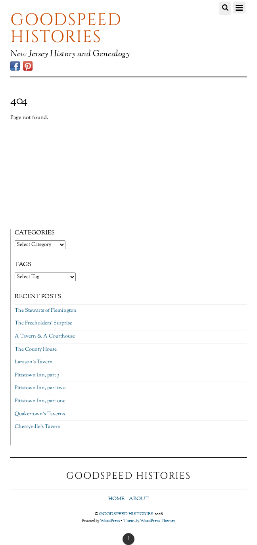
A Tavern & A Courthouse (45, 336)
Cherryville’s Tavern (38, 426)
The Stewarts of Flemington (46, 310)
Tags (23, 264)
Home (116, 499)
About (139, 499)
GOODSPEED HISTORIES (126, 514)
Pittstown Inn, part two (40, 387)
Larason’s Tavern (34, 362)
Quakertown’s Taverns (40, 414)
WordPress (110, 521)
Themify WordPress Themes (149, 521)
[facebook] (15, 67)
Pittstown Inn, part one (40, 401)
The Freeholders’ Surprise (43, 323)
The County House (36, 349)
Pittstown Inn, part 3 (37, 375)
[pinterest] (28, 67)
